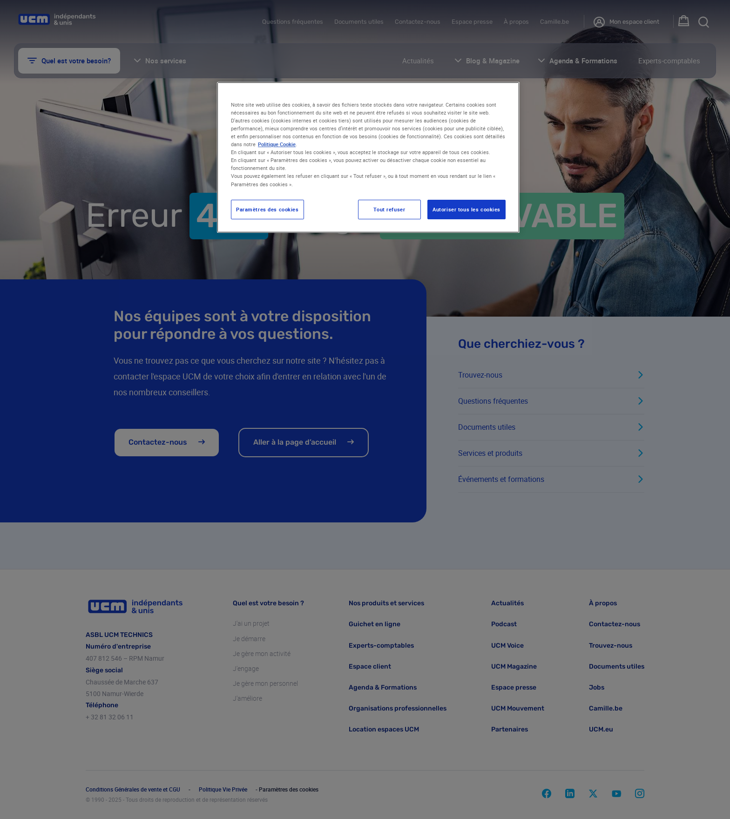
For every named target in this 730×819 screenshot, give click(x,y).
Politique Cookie (277, 144)
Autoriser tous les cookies (466, 209)
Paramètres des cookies (267, 209)
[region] (368, 157)
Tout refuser (389, 209)
